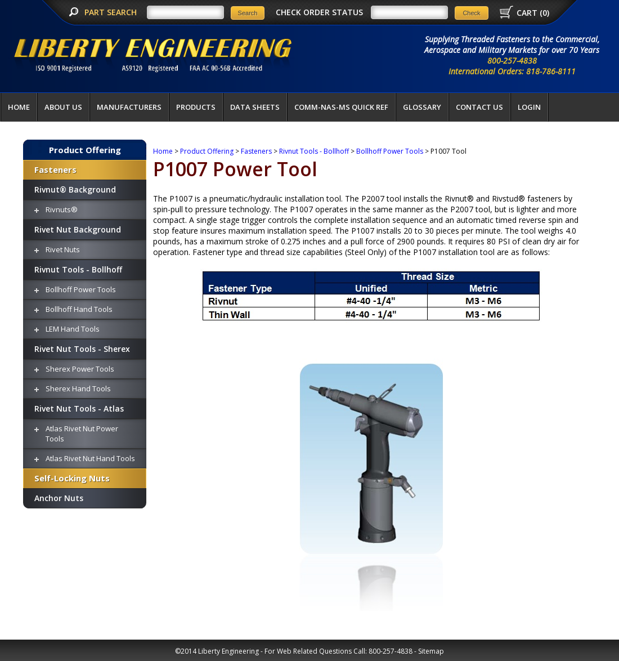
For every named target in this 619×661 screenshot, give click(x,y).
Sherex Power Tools (80, 369)
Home (19, 107)
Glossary (422, 107)
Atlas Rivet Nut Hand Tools (90, 458)
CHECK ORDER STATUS (319, 12)
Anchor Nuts (58, 498)
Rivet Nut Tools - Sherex (82, 348)
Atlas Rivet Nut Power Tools (82, 433)
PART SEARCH (111, 12)
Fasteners (55, 169)
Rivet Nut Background (77, 229)
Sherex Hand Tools (78, 388)
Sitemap (431, 651)
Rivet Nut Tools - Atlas (79, 408)
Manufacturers (129, 107)
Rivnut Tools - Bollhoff (78, 269)
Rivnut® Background (75, 189)
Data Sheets (255, 107)
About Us (63, 107)
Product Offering (85, 149)
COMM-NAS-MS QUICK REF (341, 107)
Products (196, 107)
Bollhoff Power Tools (81, 289)
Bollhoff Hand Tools (79, 309)
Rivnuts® (62, 209)
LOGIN (529, 107)
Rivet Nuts (63, 249)
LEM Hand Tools (73, 329)
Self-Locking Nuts (72, 478)
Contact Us (479, 107)
